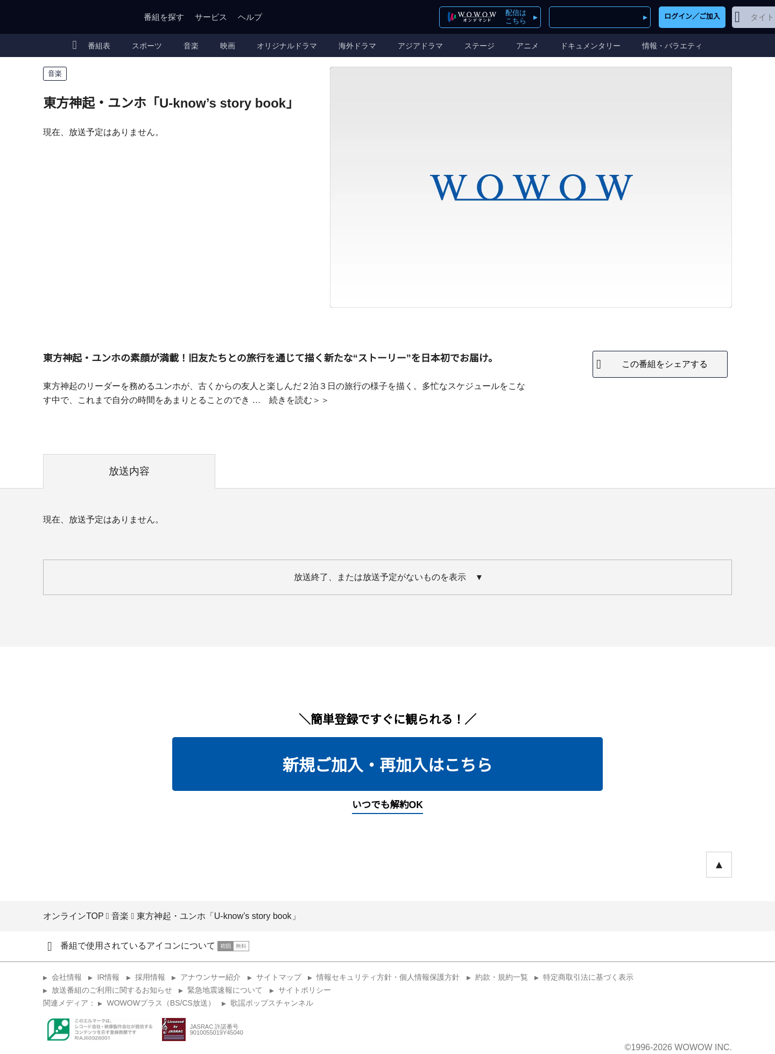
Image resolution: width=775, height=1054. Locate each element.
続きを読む (290, 400)
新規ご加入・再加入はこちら (387, 765)
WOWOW (82, 17)
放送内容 (129, 471)
